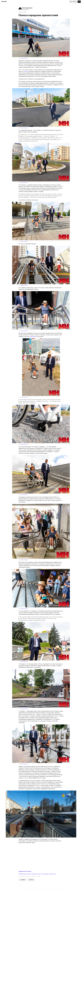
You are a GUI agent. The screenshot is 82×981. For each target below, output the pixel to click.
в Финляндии (32, 336)
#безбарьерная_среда (24, 874)
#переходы (34, 874)
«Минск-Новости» (24, 58)
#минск (40, 874)
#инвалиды (45, 874)
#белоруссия (52, 874)
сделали (26, 71)
